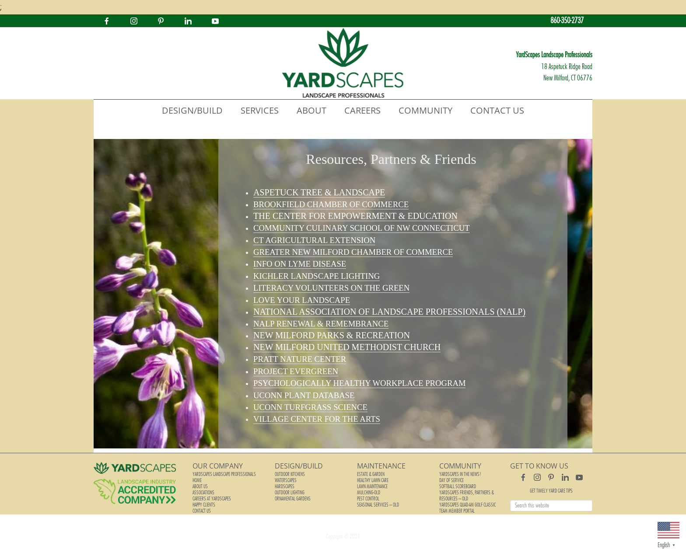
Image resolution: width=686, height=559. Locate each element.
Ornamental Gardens (293, 498)
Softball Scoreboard (457, 486)
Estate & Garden (371, 474)
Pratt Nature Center (299, 359)
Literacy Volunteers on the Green (331, 287)
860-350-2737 (567, 21)
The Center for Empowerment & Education (355, 216)
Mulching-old (368, 492)
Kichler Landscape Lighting (316, 276)
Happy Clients (203, 504)
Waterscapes (286, 480)
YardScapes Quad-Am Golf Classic (467, 504)
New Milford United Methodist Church (347, 347)
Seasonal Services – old (378, 504)
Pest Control (368, 498)
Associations (203, 492)
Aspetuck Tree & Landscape (319, 192)
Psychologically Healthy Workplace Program (359, 383)
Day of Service (451, 480)
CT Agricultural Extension (314, 240)
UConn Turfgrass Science (310, 407)
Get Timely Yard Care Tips (551, 490)
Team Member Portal (457, 511)
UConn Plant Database (303, 395)
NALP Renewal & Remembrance (320, 323)
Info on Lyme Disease (299, 263)
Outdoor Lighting (289, 492)
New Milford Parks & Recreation (331, 335)
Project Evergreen (295, 371)
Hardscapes (284, 486)
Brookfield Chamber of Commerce (331, 204)
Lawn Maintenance (372, 486)
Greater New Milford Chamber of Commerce (353, 252)
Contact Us (201, 511)
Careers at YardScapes (211, 498)
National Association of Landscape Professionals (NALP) (389, 311)
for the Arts (316, 419)
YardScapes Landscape (343, 63)
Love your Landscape (301, 300)
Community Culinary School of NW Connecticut (361, 228)
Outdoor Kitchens (290, 474)
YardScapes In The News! (460, 474)
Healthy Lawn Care (372, 480)
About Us (200, 486)
